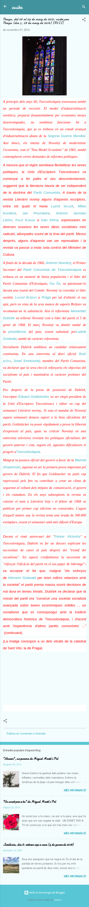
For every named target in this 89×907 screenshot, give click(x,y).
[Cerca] (84, 7)
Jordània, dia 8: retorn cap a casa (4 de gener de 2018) (38, 844)
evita (17, 7)
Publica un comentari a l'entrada (26, 733)
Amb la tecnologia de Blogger (44, 892)
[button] (84, 20)
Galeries (57, 900)
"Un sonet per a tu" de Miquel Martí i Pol (29, 801)
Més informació (75, 790)
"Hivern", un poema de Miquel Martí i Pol (30, 758)
